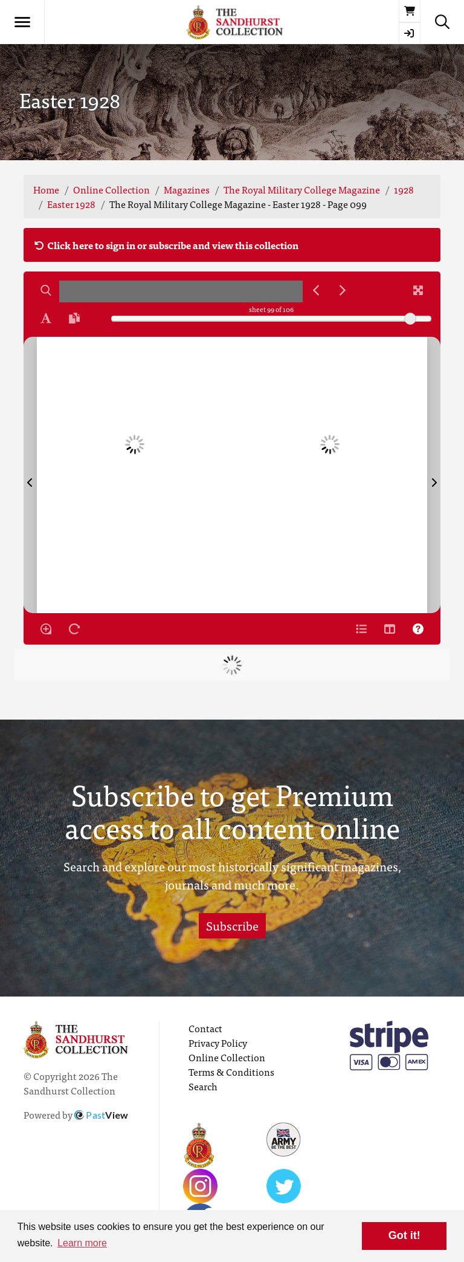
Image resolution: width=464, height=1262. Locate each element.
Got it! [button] (404, 1235)
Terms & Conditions (231, 1071)
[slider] (410, 319)
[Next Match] (342, 290)
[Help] (418, 629)
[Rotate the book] (74, 629)
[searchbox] (181, 291)
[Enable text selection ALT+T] (46, 318)
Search (203, 1086)
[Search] (46, 290)
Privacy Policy (217, 1042)
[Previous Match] (316, 290)
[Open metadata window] (361, 629)
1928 (404, 189)
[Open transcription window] (74, 318)
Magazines (187, 189)
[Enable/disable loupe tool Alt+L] (46, 629)
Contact (205, 1028)
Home (46, 189)
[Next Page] (433, 475)
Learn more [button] (82, 1243)
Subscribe (232, 925)
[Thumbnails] (389, 629)
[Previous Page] (30, 475)
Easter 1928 (71, 204)
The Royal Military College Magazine (302, 189)
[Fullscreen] (418, 290)
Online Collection (111, 189)
